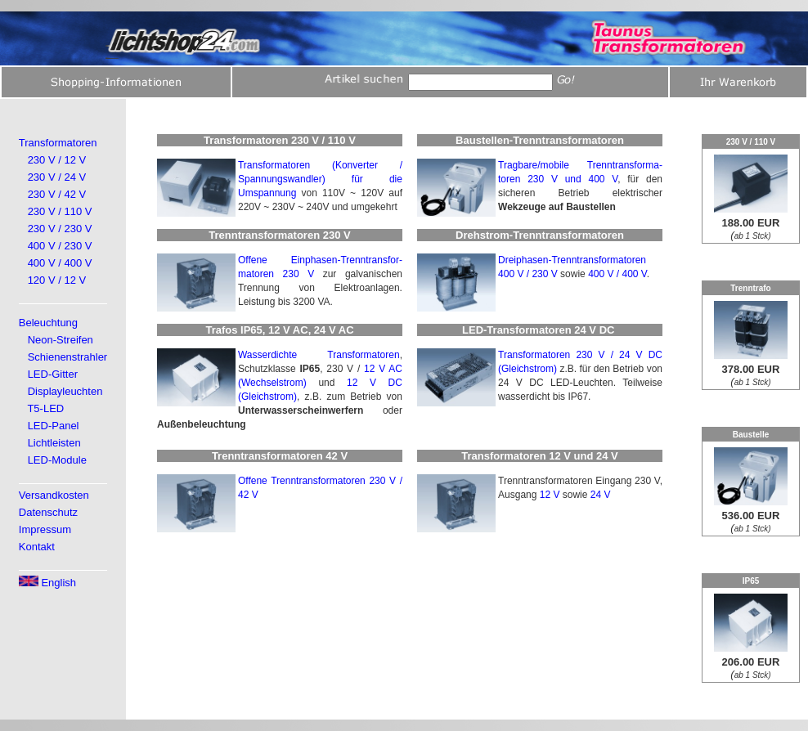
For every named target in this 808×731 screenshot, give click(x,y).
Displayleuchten (65, 391)
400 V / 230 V (60, 246)
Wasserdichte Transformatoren (319, 355)
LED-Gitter (53, 374)
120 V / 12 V (57, 280)
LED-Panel (53, 425)
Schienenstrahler (68, 357)
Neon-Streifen (60, 340)
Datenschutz (48, 512)
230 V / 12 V (57, 160)
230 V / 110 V (60, 211)
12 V (550, 494)
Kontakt (37, 546)
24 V (600, 494)
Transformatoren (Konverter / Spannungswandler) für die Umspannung (320, 179)
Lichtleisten (54, 443)
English (47, 582)
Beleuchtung (48, 322)
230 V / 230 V (60, 228)
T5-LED (45, 408)
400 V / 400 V (60, 263)
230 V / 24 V (57, 177)
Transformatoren (58, 143)
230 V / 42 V (57, 194)
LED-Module (57, 460)
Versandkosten (54, 495)
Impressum (45, 529)
